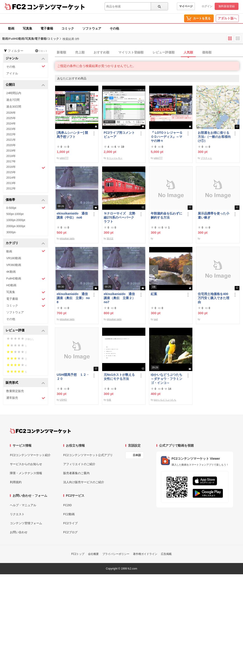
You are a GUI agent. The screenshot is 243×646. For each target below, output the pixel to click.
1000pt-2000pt (15, 220)
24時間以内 (13, 93)
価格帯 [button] (25, 200)
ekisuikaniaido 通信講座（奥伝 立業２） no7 (119, 298)
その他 (114, 28)
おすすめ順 (101, 52)
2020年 (11, 145)
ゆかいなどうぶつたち (165, 400)
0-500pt (25, 208)
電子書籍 (46, 28)
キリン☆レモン (114, 158)
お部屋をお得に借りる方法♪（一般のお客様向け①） (214, 137)
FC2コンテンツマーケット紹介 (30, 455)
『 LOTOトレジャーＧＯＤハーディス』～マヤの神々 (166, 137)
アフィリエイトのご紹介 (79, 464)
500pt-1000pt (15, 214)
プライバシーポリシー (115, 554)
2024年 (11, 123)
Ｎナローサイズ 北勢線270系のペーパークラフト (119, 217)
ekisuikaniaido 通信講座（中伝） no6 (72, 215)
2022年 (11, 134)
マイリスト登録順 (131, 52)
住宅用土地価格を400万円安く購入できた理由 (213, 298)
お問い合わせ (18, 532)
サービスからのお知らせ (26, 464)
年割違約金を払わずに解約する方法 (166, 215)
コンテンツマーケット (56, 6)
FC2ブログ (70, 532)
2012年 (11, 188)
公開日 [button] (25, 85)
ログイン (207, 6)
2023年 (11, 129)
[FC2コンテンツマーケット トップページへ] (40, 431)
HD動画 (11, 285)
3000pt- (11, 232)
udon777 (64, 158)
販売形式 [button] (25, 383)
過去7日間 (13, 100)
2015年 (11, 172)
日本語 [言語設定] (137, 455)
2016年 (25, 167)
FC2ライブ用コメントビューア (119, 134)
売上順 (80, 52)
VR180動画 (13, 258)
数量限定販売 (15, 391)
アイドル (12, 73)
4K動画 (11, 271)
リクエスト (17, 514)
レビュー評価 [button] (25, 330)
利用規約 (16, 482)
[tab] (149, 52)
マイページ (186, 6)
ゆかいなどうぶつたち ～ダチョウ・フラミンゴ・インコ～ (167, 379)
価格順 (207, 52)
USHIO (63, 400)
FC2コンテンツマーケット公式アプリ (88, 455)
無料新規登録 (226, 6)
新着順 (61, 52)
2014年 (11, 177)
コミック (67, 28)
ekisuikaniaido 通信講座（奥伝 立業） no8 (73, 298)
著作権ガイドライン (145, 554)
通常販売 (25, 398)
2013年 (11, 183)
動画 (11, 28)
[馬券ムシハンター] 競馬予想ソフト (72, 134)
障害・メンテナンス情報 (26, 473)
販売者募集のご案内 (76, 473)
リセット (41, 50)
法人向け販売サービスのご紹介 (83, 482)
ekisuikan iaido (67, 238)
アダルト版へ (227, 18)
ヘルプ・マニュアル (23, 505)
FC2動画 (69, 514)
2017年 (11, 161)
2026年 (11, 112)
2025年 (11, 118)
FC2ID (67, 505)
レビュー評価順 (164, 52)
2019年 (11, 150)
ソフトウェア (91, 28)
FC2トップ (78, 554)
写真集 (27, 28)
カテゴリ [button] (25, 243)
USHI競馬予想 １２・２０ (73, 377)
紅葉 (154, 294)
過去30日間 (13, 106)
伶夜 (109, 400)
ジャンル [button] (25, 58)
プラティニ (206, 158)
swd (156, 319)
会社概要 (93, 554)
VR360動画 (13, 265)
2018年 (11, 156)
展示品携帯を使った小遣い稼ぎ (213, 215)
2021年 (11, 139)
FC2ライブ (70, 523)
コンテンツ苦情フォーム (26, 523)
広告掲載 (166, 554)
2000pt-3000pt (15, 226)
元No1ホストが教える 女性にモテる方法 (120, 377)
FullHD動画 (25, 279)
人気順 (188, 52)
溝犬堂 (110, 238)
